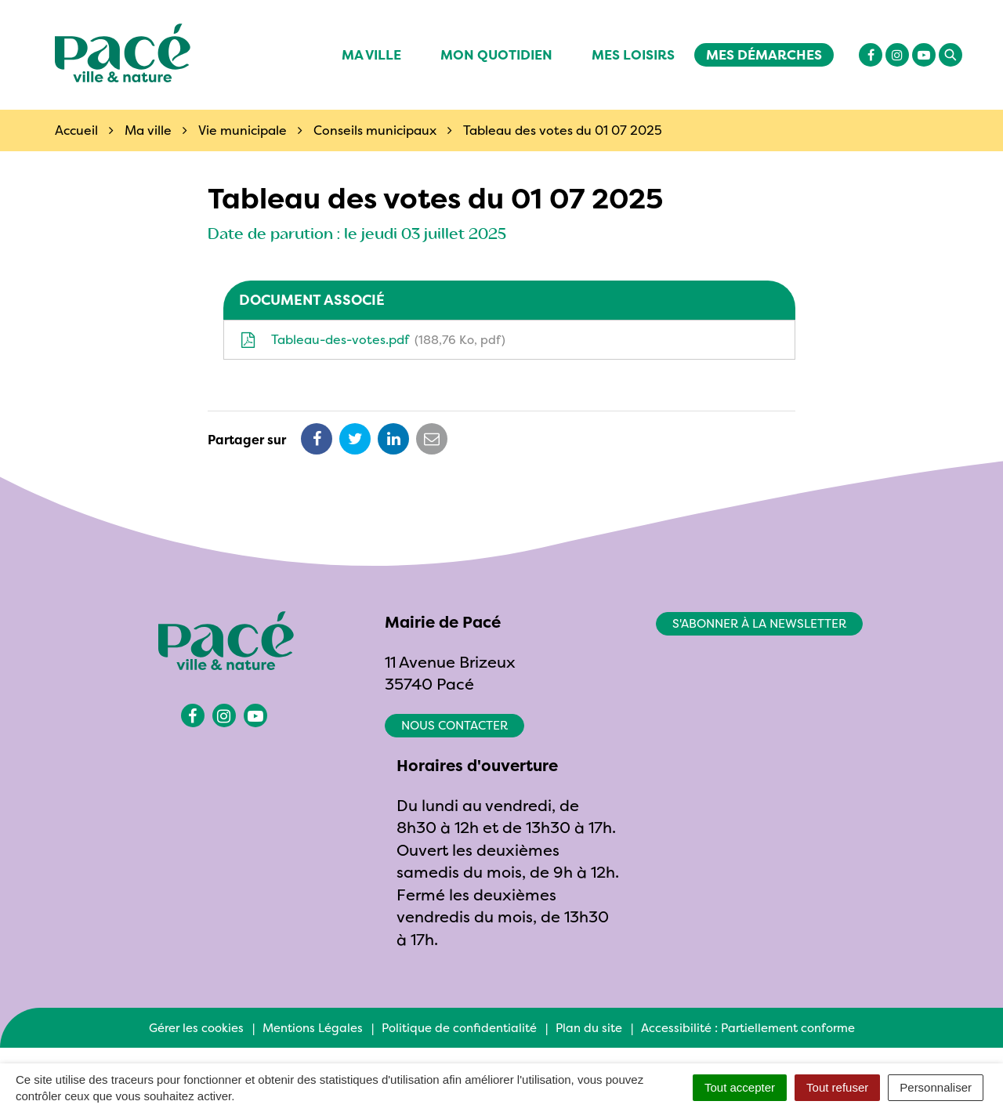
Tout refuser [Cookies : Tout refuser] (837, 1087)
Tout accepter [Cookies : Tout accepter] (739, 1087)
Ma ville (371, 54)
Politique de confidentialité (459, 1028)
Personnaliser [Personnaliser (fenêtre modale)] (936, 1087)
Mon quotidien (496, 54)
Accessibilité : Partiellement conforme (748, 1028)
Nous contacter (454, 725)
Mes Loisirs (633, 54)
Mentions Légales (313, 1028)
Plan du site (589, 1028)
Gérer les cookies (196, 1028)
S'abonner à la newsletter (759, 623)
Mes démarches (764, 54)
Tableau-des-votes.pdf (372, 339)
